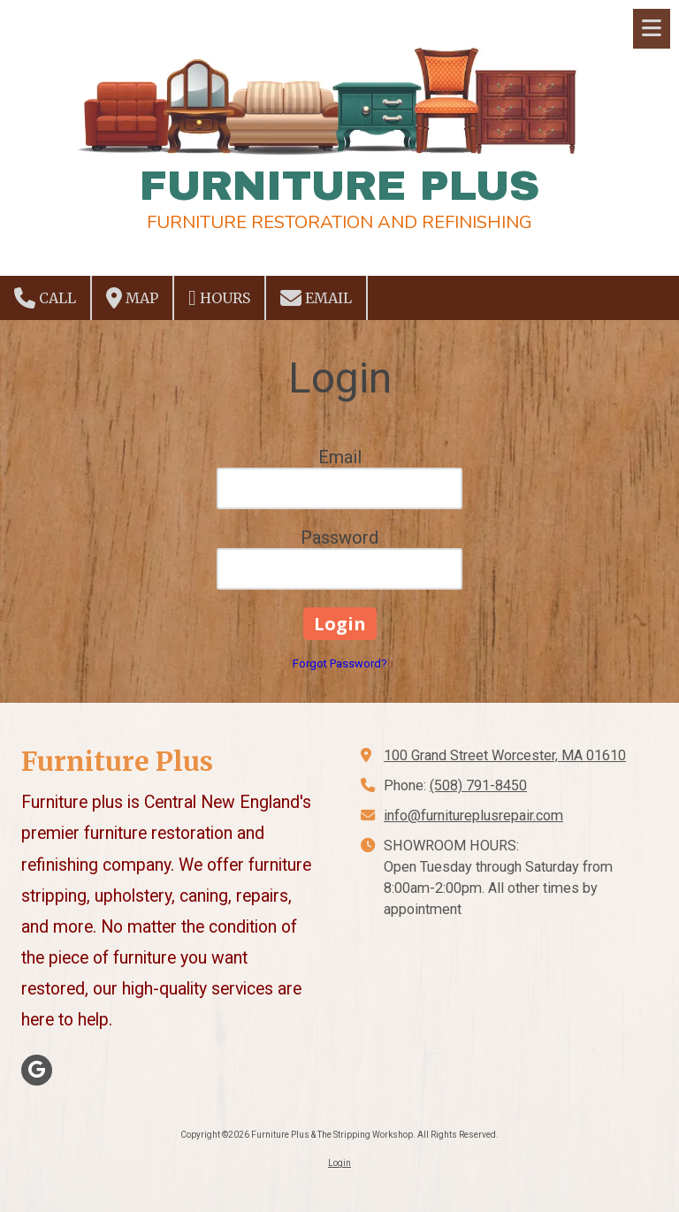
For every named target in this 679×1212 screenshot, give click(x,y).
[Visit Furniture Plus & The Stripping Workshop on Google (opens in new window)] (36, 1070)
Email (316, 298)
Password (339, 537)
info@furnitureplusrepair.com (473, 815)
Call (45, 298)
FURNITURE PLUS (339, 186)
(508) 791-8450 (478, 785)
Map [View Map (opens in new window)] (132, 298)
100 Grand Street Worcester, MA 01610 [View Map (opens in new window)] (505, 755)
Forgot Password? (340, 663)
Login (339, 1163)
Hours (219, 298)
